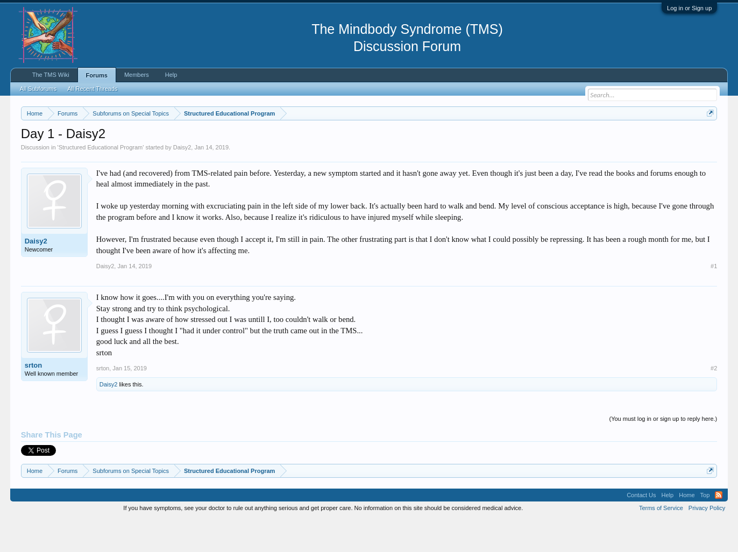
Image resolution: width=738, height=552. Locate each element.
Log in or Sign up (689, 8)
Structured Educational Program (101, 179)
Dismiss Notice (708, 138)
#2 (714, 400)
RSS (718, 527)
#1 (714, 298)
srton (33, 397)
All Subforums (38, 88)
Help (171, 74)
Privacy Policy (707, 540)
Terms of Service (661, 540)
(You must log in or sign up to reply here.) (663, 451)
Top (705, 527)
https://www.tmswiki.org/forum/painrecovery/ (513, 139)
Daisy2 (182, 179)
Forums (97, 75)
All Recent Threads (92, 88)
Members (136, 74)
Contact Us (641, 527)
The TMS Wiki (50, 74)
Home (686, 527)
